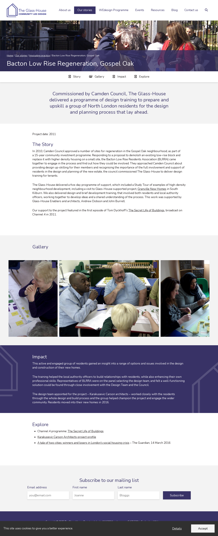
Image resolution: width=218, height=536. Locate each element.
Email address (37, 487)
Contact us (191, 10)
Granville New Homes (152, 189)
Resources (158, 10)
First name (80, 487)
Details (177, 528)
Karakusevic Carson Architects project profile (66, 437)
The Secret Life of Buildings (146, 210)
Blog (174, 10)
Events (139, 10)
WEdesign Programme (113, 10)
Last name (125, 487)
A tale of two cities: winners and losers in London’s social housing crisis (83, 443)
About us (65, 10)
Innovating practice (39, 55)
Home (10, 55)
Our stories (84, 10)
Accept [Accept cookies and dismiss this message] (203, 528)
